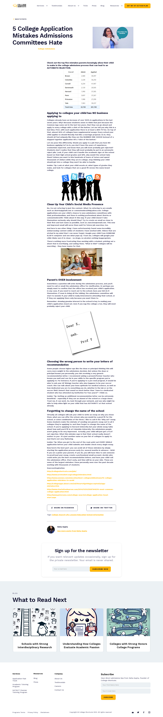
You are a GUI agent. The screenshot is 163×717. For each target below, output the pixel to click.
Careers (58, 686)
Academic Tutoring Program (20, 685)
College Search (58, 515)
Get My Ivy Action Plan (137, 6)
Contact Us (59, 690)
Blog (102, 6)
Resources (38, 674)
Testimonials (57, 6)
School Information (95, 515)
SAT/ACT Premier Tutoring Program (20, 691)
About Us (58, 679)
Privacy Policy (33, 712)
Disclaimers (45, 712)
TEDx (85, 6)
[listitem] (34, 630)
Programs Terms (19, 712)
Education (81, 515)
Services (40, 6)
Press (94, 6)
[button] (41, 5)
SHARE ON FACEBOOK (62, 508)
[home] (19, 5)
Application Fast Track (19, 680)
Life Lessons (71, 515)
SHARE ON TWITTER (101, 508)
